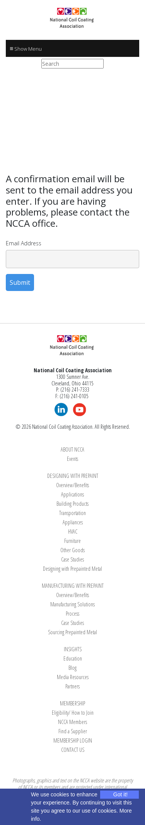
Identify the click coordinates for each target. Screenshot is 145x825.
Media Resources (73, 677)
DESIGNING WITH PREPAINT (72, 475)
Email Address (23, 243)
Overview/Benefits (72, 485)
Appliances (73, 522)
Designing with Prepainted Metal (72, 568)
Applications (72, 494)
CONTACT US (72, 749)
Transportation (72, 513)
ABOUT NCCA (72, 449)
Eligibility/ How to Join (73, 712)
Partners (72, 686)
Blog (72, 667)
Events (72, 458)
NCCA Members (72, 722)
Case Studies (72, 559)
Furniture (72, 540)
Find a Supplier (72, 731)
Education (72, 658)
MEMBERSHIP (72, 703)
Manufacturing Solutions (72, 604)
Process (72, 613)
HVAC (72, 531)
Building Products (72, 503)
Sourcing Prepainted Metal (72, 632)
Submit (20, 282)
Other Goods (72, 550)
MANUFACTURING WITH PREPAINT (73, 585)
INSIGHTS (73, 649)
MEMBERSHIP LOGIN (72, 740)
